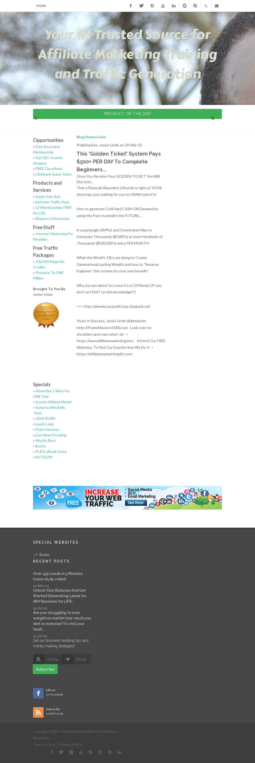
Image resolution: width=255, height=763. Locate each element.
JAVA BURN (45, 418)
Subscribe (45, 668)
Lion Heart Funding (50, 435)
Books (40, 446)
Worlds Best (45, 440)
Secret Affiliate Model (53, 402)
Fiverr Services (47, 429)
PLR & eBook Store (51, 451)
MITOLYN (43, 457)
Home (41, 6)
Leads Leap (44, 424)
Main (102, 137)
